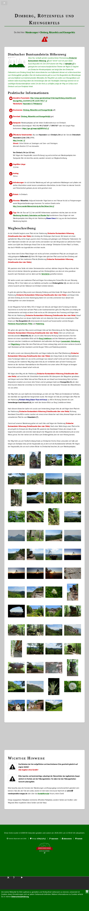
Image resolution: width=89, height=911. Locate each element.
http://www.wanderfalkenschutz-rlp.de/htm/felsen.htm (32, 206)
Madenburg (40, 324)
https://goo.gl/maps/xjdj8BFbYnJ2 (34, 128)
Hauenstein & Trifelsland (31, 104)
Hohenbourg (75, 341)
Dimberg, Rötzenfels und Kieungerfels (57, 32)
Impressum (54, 839)
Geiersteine (45, 274)
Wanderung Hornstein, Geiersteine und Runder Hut (31, 215)
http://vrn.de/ (18, 140)
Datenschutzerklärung (20, 896)
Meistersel (11, 324)
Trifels (30, 324)
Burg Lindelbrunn (45, 338)
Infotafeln (68, 63)
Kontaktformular (43, 793)
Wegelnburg (15, 344)
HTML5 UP (40, 839)
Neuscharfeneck (21, 324)
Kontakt (79, 839)
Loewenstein (65, 341)
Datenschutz (68, 839)
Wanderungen (31, 32)
